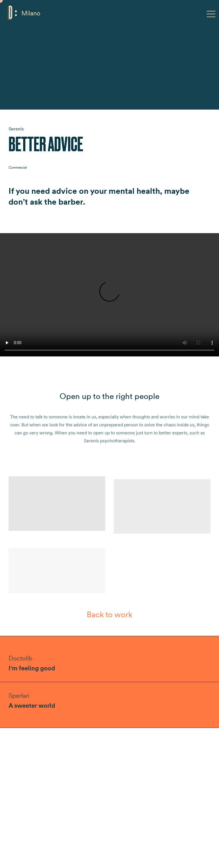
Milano (30, 13)
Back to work (109, 614)
